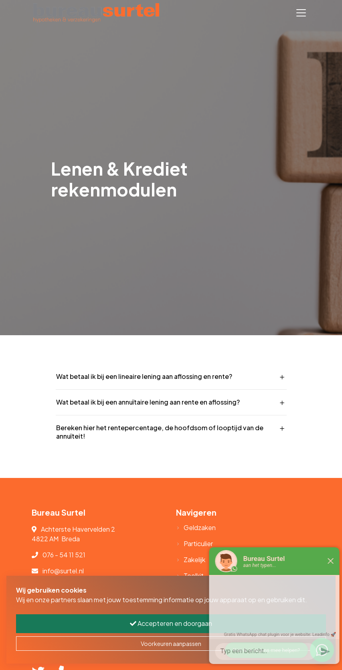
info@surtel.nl (63, 571)
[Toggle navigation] (301, 13)
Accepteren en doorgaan (171, 623)
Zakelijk (194, 559)
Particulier (198, 543)
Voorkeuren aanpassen (171, 643)
